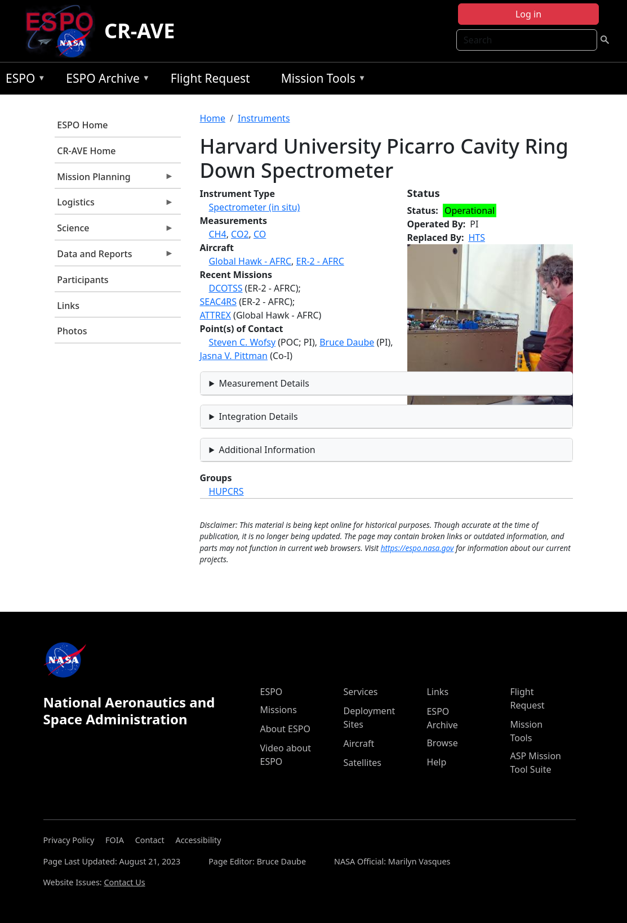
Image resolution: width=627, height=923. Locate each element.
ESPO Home (82, 125)
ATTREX (215, 315)
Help (436, 762)
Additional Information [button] (267, 449)
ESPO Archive (105, 80)
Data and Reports (114, 257)
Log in (528, 14)
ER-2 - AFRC (320, 261)
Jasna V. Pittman (234, 356)
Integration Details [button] (258, 416)
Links (68, 305)
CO (260, 234)
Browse (441, 743)
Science (114, 231)
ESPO (23, 80)
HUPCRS (226, 491)
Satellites (362, 762)
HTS (476, 237)
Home (213, 118)
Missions (278, 710)
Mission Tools (320, 80)
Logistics (114, 205)
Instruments (264, 118)
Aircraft (358, 743)
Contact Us (124, 882)
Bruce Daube (346, 342)
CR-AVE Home (86, 151)
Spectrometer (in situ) (254, 207)
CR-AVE (139, 30)
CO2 (239, 234)
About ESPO (285, 729)
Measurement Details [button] (264, 383)
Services (360, 691)
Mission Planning (114, 180)
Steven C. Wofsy (242, 342)
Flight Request (210, 78)
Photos (72, 331)
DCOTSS (226, 288)
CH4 (217, 234)
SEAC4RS (218, 301)
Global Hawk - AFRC (250, 261)
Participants (82, 280)
